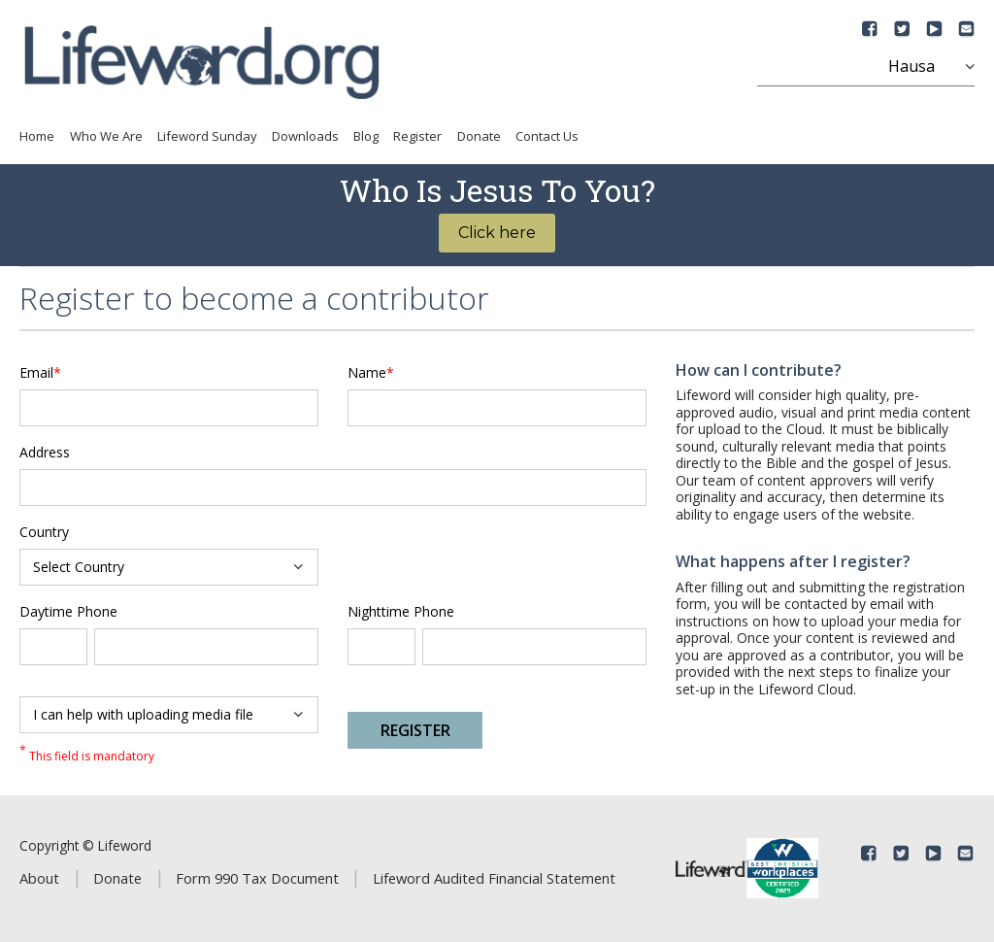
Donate (479, 136)
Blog (366, 136)
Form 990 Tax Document (257, 878)
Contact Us (547, 136)
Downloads (305, 136)
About (39, 878)
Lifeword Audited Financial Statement (494, 878)
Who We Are (106, 136)
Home (36, 136)
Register (417, 136)
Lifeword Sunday (207, 136)
